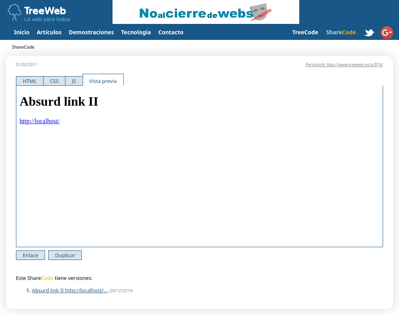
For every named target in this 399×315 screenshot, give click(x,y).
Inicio (22, 32)
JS (74, 81)
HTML (30, 81)
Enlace (30, 255)
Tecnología (136, 32)
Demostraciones (91, 32)
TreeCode (305, 32)
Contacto (170, 32)
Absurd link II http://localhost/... (70, 290)
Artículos (49, 32)
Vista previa (103, 81)
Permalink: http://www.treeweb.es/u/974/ (344, 64)
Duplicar (65, 255)
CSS (54, 81)
